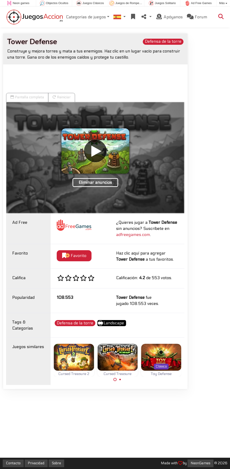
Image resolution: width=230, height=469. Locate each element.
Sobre (56, 463)
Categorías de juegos (86, 17)
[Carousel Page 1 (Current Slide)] (115, 379)
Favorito (74, 255)
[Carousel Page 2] (120, 379)
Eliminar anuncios (95, 182)
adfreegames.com (133, 234)
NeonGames (200, 463)
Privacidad (36, 463)
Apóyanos (169, 16)
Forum (197, 16)
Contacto (13, 463)
